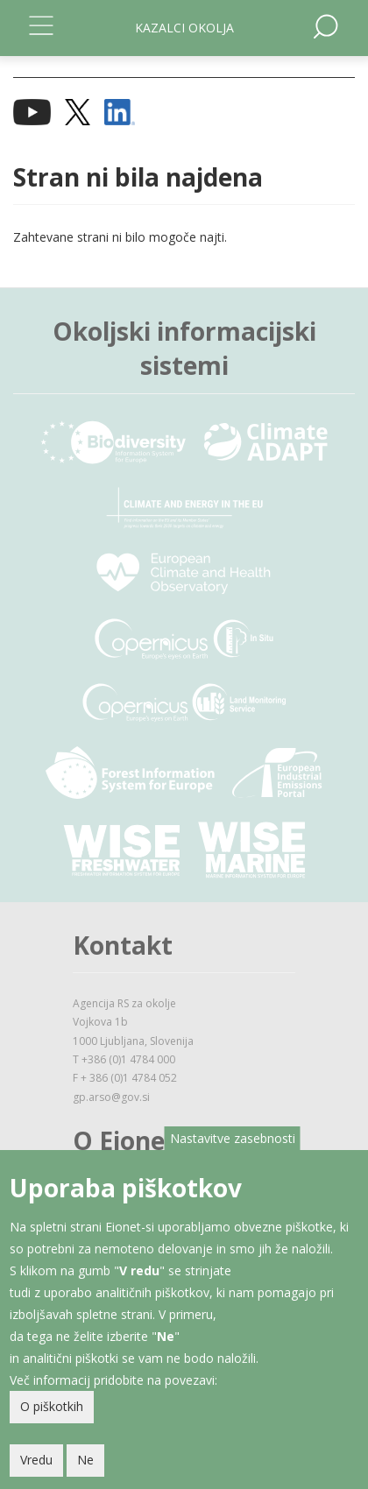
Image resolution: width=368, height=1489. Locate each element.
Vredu (36, 1460)
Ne (85, 1460)
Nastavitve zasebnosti (232, 1139)
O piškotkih (51, 1407)
